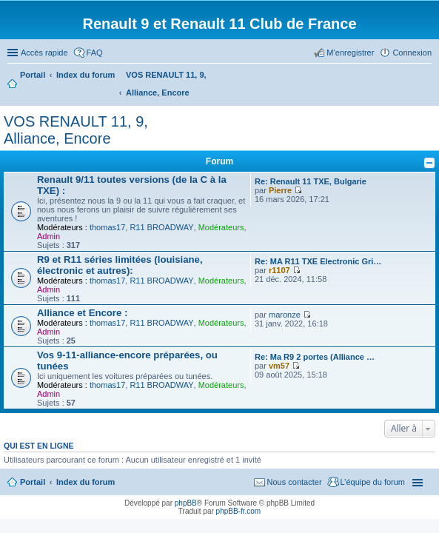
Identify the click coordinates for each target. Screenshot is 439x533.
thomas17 (107, 227)
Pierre (280, 190)
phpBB (186, 503)
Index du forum (85, 481)
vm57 (279, 365)
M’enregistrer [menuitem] (350, 52)
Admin (48, 236)
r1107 (279, 270)
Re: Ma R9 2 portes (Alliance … (315, 356)
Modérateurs (221, 227)
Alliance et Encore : (82, 312)
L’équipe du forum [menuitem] (373, 481)
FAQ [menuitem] (95, 52)
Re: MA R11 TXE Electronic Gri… (318, 261)
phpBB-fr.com (238, 511)
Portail (32, 74)
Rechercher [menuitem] (426, 76)
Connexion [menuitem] (412, 52)
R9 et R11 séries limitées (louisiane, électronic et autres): (120, 265)
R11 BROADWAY (161, 227)
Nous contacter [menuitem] (294, 481)
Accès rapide (44, 52)
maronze (285, 314)
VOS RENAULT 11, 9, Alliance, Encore (76, 130)
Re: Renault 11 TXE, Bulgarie (310, 181)
